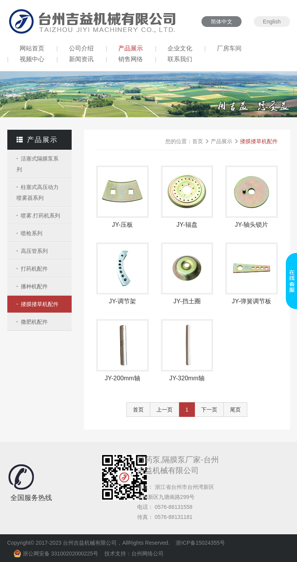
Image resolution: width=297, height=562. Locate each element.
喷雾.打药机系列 (40, 215)
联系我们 (180, 59)
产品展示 (130, 48)
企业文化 (180, 48)
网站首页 (32, 48)
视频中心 (32, 59)
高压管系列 (34, 251)
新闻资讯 (81, 59)
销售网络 (130, 59)
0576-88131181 (174, 517)
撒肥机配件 (34, 322)
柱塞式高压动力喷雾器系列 (38, 192)
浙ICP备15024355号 (200, 543)
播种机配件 (34, 286)
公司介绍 (81, 48)
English (272, 21)
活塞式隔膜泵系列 (38, 164)
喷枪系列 (31, 233)
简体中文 (221, 21)
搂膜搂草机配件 (40, 304)
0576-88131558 (174, 507)
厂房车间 (229, 48)
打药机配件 (34, 269)
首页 (197, 141)
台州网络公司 (147, 553)
